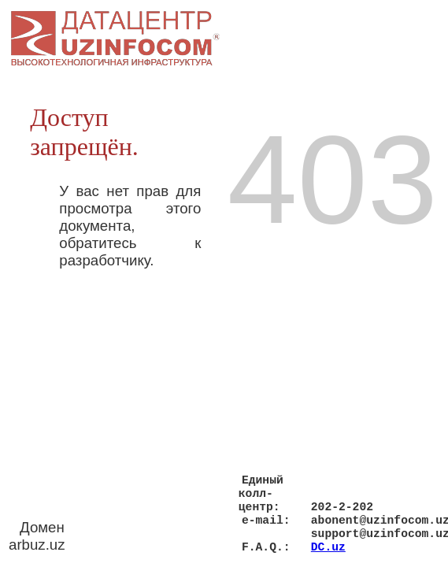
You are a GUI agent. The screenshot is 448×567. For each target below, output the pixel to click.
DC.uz (328, 546)
